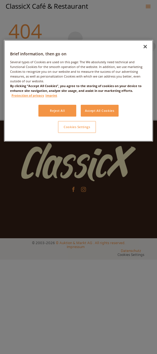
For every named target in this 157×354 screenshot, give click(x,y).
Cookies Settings (77, 127)
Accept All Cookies (99, 110)
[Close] (145, 46)
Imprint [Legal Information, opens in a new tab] (51, 95)
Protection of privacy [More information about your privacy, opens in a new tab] (27, 95)
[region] (78, 91)
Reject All (57, 110)
